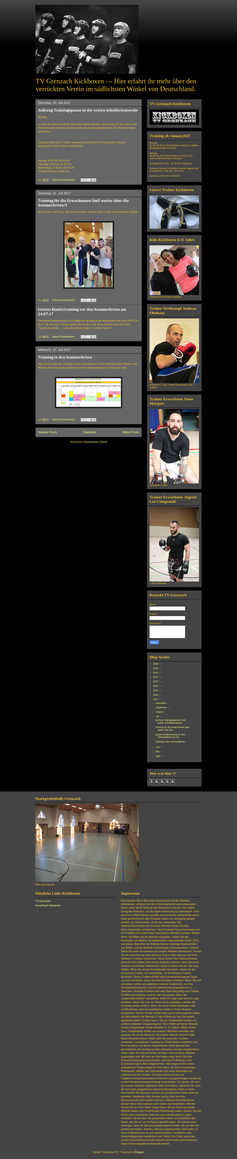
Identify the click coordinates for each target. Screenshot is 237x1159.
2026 (156, 664)
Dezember (161, 703)
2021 (156, 681)
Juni (158, 747)
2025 (156, 668)
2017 (156, 699)
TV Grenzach (42, 901)
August (159, 712)
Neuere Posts (47, 432)
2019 (156, 690)
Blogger (139, 1152)
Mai (158, 751)
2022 (156, 677)
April (158, 756)
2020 (156, 686)
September (161, 707)
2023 (156, 672)
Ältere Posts (131, 432)
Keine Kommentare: (64, 179)
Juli (158, 716)
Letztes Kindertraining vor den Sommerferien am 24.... (170, 736)
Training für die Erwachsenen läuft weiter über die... (172, 728)
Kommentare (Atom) (95, 442)
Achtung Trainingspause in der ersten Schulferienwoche (88, 110)
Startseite (89, 432)
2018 (156, 695)
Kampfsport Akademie (48, 905)
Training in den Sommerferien (65, 357)
